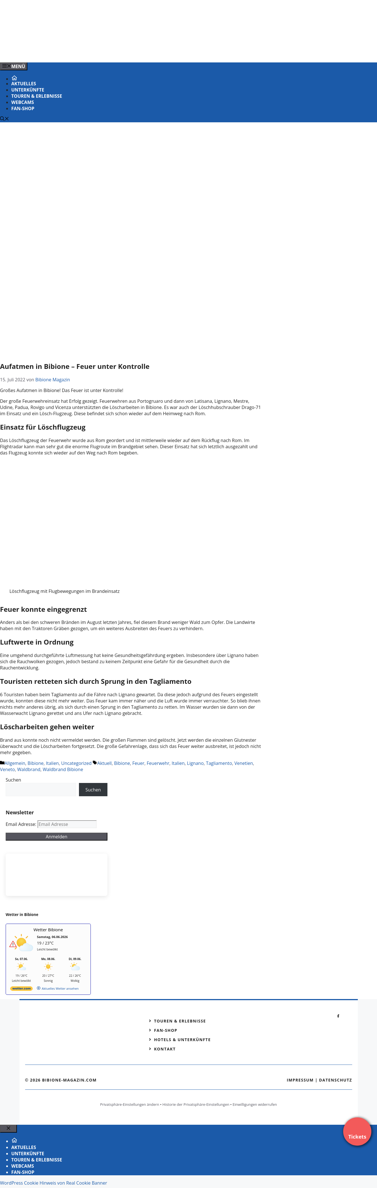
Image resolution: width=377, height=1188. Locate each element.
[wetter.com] (21, 989)
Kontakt (165, 1049)
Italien (52, 763)
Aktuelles (23, 83)
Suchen (13, 780)
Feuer (138, 763)
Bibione (36, 763)
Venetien (243, 763)
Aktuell (104, 763)
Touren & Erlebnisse (36, 96)
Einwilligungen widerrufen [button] (255, 1104)
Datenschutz (335, 1080)
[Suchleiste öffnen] (4, 119)
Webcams (22, 102)
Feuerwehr (158, 763)
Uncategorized (76, 763)
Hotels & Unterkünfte (182, 1039)
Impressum (300, 1080)
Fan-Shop (22, 108)
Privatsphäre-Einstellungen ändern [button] (129, 1104)
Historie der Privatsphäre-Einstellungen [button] (195, 1104)
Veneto (7, 769)
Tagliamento (219, 763)
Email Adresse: (22, 824)
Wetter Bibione (48, 929)
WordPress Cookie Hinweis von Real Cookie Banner (53, 1183)
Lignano (195, 763)
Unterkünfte (27, 90)
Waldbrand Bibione (63, 769)
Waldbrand (28, 769)
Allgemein (15, 763)
